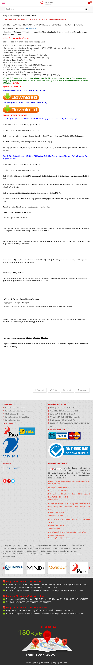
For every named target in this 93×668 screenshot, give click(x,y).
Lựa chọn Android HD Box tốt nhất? (62, 414)
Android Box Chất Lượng (11, 545)
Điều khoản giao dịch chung (14, 414)
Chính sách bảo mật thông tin (15, 408)
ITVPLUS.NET (13, 468)
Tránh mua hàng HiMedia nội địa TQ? (63, 420)
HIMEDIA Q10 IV (32, 551)
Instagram (82, 390)
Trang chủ (7, 16)
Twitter (53, 390)
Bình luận (31, 28)
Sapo (65, 663)
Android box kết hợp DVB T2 (13, 554)
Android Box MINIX (77, 545)
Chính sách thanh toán (12, 420)
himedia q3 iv (7, 551)
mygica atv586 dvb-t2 (47, 554)
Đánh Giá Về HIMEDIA (42, 548)
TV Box (32, 545)
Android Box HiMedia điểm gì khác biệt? (64, 411)
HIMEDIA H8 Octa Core (48, 551)
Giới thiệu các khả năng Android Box (63, 408)
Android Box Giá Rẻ (25, 548)
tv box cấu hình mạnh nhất (67, 551)
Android (25, 545)
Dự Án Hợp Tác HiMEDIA (61, 548)
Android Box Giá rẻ (44, 545)
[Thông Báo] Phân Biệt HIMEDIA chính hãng (65, 417)
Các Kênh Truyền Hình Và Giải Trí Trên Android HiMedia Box (69, 424)
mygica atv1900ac (31, 554)
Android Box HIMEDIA (60, 545)
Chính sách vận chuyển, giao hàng (17, 417)
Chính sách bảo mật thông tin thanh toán (19, 411)
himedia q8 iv (19, 551)
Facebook (39, 390)
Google (67, 390)
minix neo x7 (76, 554)
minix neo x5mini (9, 557)
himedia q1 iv (76, 548)
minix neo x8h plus (63, 554)
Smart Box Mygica (9, 548)
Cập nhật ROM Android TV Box (24, 16)
